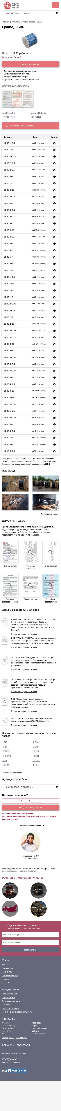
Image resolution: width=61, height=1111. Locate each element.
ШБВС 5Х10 (8, 438)
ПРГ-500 (6, 756)
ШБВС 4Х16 (8, 397)
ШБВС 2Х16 (8, 324)
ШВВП (36, 765)
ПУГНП (36, 760)
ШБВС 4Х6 (8, 250)
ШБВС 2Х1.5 (9, 163)
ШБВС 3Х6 (8, 223)
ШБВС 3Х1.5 (9, 210)
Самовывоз (38, 112)
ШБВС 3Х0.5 (9, 197)
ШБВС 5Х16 (8, 444)
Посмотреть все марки (12, 773)
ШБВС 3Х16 (8, 230)
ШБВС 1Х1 (8, 270)
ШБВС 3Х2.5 (9, 217)
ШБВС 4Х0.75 (9, 371)
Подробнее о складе (50, 514)
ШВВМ (5, 765)
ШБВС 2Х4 (8, 176)
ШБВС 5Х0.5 (9, 411)
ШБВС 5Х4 (8, 257)
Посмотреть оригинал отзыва (24, 634)
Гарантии (8, 117)
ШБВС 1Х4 (8, 290)
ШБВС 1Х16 (8, 284)
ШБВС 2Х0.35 (9, 304)
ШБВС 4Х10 (8, 391)
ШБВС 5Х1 (8, 424)
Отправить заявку (30, 64)
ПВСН (36, 756)
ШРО (35, 742)
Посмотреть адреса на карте (14, 1038)
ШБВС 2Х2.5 (9, 170)
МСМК (36, 747)
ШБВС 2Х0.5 (9, 310)
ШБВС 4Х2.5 (9, 237)
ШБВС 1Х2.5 (9, 143)
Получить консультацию (30, 807)
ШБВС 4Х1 (8, 377)
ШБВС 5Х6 (8, 264)
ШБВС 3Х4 (8, 351)
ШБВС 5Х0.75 (9, 418)
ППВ (4, 747)
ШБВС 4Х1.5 (9, 384)
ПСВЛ (36, 751)
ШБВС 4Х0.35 (9, 357)
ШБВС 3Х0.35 (9, 331)
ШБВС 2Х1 (8, 317)
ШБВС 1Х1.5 (9, 277)
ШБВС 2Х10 (8, 190)
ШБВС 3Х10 (8, 344)
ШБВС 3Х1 (8, 203)
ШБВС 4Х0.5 (9, 364)
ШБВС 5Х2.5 (9, 451)
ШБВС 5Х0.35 (9, 404)
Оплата (36, 117)
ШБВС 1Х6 (8, 297)
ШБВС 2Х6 (8, 183)
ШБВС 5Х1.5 (9, 431)
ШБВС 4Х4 (8, 243)
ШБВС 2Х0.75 (9, 156)
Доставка (8, 112)
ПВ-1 (4, 760)
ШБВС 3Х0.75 (9, 337)
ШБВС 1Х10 (8, 150)
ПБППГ (6, 751)
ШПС (4, 742)
